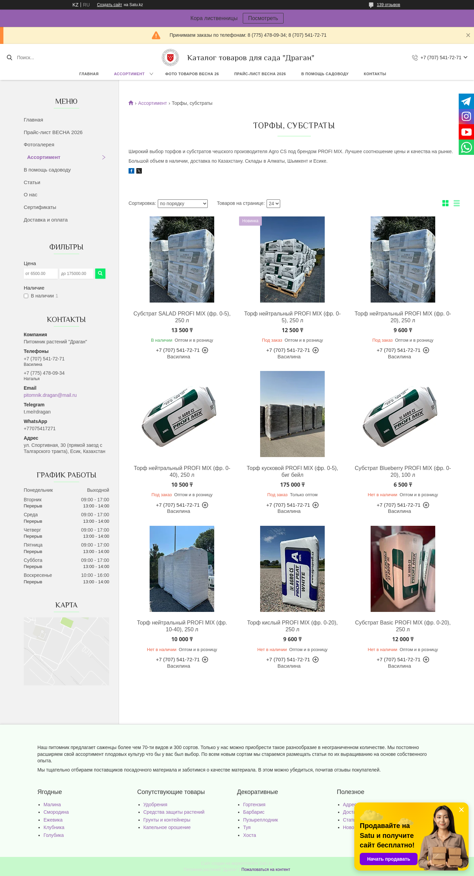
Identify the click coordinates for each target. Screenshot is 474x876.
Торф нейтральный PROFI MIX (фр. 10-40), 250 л (182, 626)
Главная (89, 74)
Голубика (54, 835)
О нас (30, 194)
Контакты (375, 74)
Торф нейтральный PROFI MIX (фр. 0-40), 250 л (182, 471)
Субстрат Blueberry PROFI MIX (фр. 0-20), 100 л (403, 471)
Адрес (350, 804)
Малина (52, 804)
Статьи (32, 182)
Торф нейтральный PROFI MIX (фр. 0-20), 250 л (403, 317)
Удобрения (155, 804)
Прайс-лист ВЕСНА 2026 (260, 74)
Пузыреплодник (260, 820)
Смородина (56, 812)
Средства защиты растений (174, 812)
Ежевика (53, 820)
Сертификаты (40, 207)
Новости (352, 827)
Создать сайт (109, 4)
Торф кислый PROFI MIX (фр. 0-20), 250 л (292, 626)
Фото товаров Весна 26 (192, 74)
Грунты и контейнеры (166, 820)
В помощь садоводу (325, 74)
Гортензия (254, 804)
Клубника (54, 827)
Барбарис (254, 812)
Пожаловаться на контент (265, 869)
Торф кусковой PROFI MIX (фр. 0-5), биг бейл (292, 471)
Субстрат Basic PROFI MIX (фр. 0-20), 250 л (403, 626)
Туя (247, 827)
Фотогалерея (39, 144)
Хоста (249, 835)
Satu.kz (266, 863)
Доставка (353, 812)
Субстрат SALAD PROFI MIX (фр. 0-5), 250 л (182, 317)
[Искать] (9, 57)
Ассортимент (129, 74)
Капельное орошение (167, 827)
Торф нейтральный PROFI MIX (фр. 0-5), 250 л (292, 317)
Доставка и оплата (46, 220)
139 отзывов (388, 4)
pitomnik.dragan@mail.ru (50, 395)
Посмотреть (263, 18)
